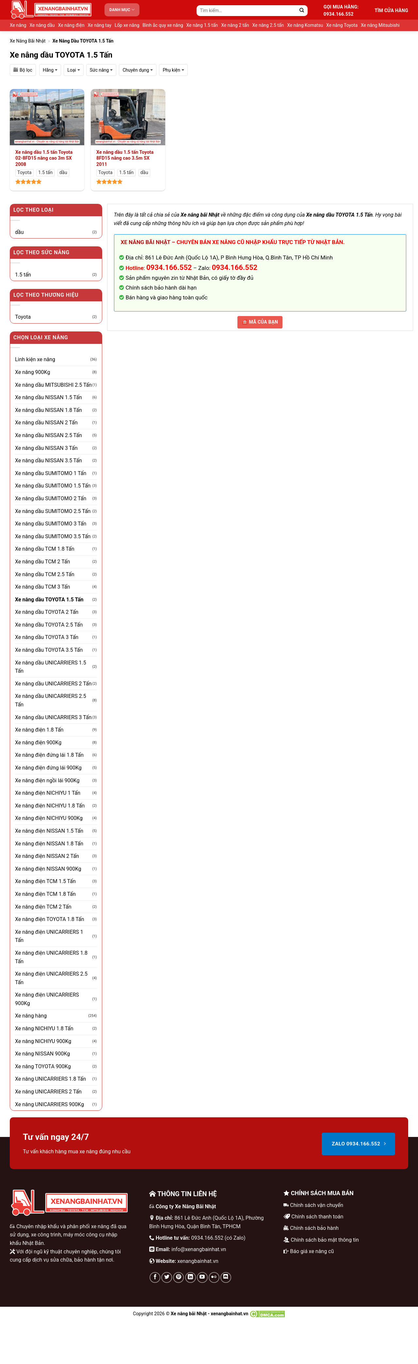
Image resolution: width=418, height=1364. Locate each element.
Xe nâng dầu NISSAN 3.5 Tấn (48, 460)
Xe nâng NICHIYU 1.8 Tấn (44, 1028)
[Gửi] (302, 10)
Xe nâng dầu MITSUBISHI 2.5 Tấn (53, 385)
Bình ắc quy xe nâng (163, 25)
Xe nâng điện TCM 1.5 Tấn (45, 881)
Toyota (23, 317)
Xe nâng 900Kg (32, 372)
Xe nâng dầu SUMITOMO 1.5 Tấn (52, 486)
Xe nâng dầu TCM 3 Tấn (42, 587)
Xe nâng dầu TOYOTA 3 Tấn (46, 637)
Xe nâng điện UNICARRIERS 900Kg (47, 999)
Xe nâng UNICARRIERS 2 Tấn (48, 1092)
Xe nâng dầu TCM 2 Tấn (42, 561)
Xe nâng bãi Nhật (27, 41)
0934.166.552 (235, 267)
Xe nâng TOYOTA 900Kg (43, 1066)
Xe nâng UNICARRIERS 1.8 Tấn (50, 1079)
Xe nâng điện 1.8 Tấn (39, 730)
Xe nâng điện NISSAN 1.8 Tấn (49, 844)
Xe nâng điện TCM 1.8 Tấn (45, 894)
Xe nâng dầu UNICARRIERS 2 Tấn (53, 684)
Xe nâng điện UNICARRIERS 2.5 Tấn (51, 978)
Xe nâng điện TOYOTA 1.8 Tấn (49, 919)
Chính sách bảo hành (314, 1228)
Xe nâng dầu (42, 25)
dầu (19, 232)
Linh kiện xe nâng (35, 359)
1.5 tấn (23, 275)
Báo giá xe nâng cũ (312, 1251)
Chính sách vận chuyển (316, 1205)
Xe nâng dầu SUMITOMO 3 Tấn (50, 524)
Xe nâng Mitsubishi (380, 25)
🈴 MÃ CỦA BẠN (260, 322)
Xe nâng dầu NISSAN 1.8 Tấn (48, 410)
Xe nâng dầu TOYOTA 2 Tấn (46, 612)
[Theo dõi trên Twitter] (166, 1277)
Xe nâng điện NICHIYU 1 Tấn (47, 793)
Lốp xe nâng (127, 25)
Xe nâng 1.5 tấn (202, 25)
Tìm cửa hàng (391, 10)
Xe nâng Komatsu (305, 25)
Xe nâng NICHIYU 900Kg (43, 1041)
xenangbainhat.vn (197, 1261)
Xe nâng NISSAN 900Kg (42, 1054)
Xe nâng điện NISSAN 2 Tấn (47, 856)
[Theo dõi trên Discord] (225, 1277)
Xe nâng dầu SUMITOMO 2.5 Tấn (52, 511)
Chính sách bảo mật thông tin (325, 1240)
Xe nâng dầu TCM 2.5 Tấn (44, 574)
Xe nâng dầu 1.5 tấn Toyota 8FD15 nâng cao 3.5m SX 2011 (124, 158)
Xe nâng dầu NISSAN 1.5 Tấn (48, 397)
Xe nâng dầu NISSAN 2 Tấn (46, 422)
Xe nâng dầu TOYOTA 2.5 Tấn (49, 625)
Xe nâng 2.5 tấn (268, 25)
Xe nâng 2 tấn (235, 25)
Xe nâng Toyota (342, 25)
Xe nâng (18, 25)
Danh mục (122, 10)
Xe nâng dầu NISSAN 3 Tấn (46, 448)
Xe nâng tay (99, 25)
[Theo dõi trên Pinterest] (178, 1277)
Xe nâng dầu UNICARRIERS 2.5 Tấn (50, 700)
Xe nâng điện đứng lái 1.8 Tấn (49, 755)
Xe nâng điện (71, 25)
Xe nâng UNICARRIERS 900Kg (49, 1104)
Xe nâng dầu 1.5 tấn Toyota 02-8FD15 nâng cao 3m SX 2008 (43, 158)
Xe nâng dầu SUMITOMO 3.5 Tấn (52, 536)
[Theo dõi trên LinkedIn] (190, 1277)
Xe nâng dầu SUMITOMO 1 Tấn (50, 473)
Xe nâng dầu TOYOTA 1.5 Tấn (49, 599)
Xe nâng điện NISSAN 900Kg (48, 869)
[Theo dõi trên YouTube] (202, 1277)
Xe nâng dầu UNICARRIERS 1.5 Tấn (50, 667)
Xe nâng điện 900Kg (38, 742)
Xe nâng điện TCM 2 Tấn (43, 907)
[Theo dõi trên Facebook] (155, 1277)
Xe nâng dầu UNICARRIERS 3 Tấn (53, 717)
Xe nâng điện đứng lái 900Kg (48, 768)
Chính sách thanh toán (317, 1216)
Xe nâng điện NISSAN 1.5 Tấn (49, 831)
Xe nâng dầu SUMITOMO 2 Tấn (50, 498)
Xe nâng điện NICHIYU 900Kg (49, 818)
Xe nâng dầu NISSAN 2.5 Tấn (48, 435)
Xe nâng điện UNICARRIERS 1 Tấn (49, 936)
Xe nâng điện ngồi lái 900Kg (47, 780)
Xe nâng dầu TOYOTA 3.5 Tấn (49, 650)
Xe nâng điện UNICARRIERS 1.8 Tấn (51, 957)
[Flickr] (214, 1277)
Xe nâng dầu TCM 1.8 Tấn (44, 549)
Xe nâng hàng (31, 1016)
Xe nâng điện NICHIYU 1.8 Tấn (50, 806)
